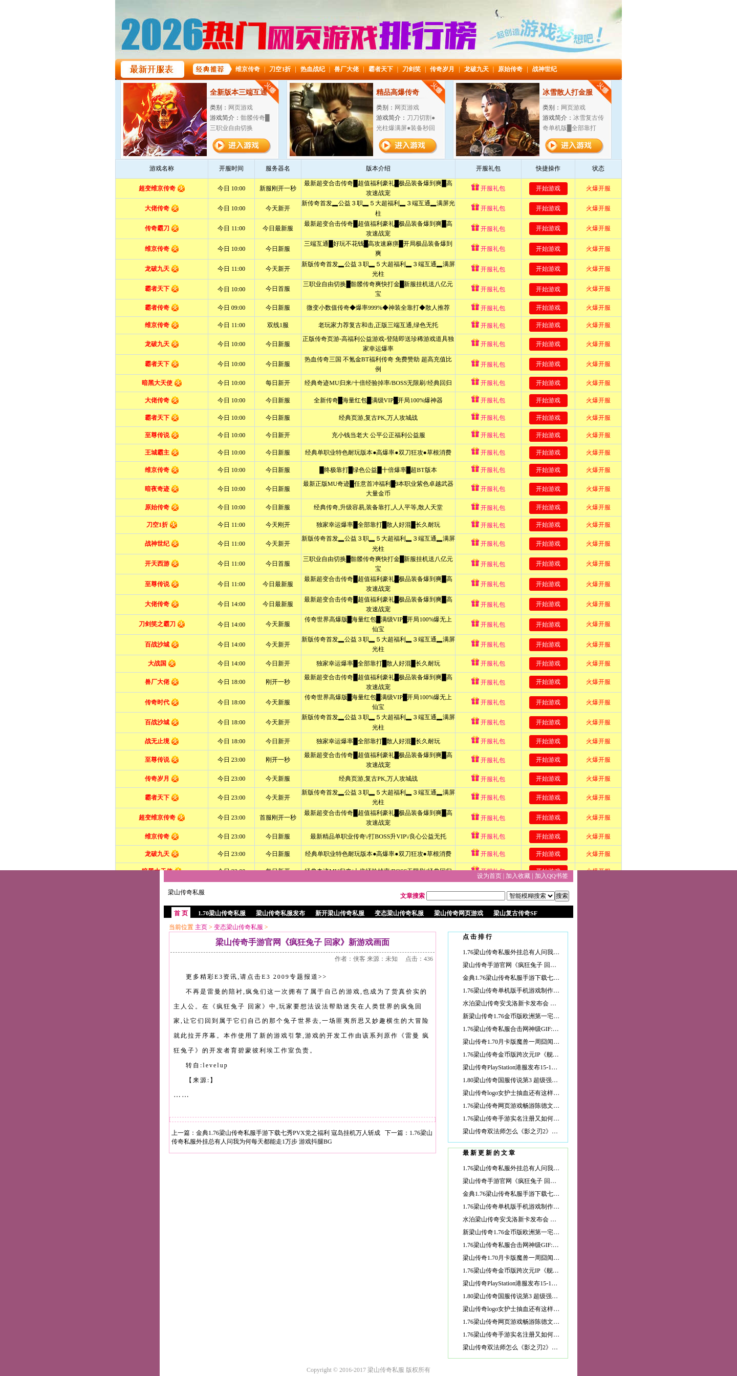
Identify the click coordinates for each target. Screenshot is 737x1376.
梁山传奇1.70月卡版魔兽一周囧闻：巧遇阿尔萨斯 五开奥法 (542, 1041)
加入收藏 (518, 875)
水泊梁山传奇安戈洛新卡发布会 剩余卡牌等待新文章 (534, 1003)
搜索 (562, 895)
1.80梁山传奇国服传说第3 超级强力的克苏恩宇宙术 (532, 1080)
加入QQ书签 (551, 875)
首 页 (181, 913)
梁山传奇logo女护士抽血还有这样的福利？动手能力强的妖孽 (545, 1092)
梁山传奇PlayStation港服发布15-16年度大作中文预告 (533, 1067)
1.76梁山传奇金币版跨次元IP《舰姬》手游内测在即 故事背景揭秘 (551, 1054)
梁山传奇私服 (186, 892)
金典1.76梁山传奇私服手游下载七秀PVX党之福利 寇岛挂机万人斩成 (288, 1132)
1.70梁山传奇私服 (222, 913)
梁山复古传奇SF (515, 913)
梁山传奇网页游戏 (458, 913)
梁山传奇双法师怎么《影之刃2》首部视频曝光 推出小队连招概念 (551, 1131)
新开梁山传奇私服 (339, 913)
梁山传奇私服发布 (280, 913)
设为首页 (489, 875)
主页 (201, 927)
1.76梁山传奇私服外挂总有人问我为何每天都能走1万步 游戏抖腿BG (554, 952)
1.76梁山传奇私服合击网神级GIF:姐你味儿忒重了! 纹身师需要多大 (552, 1029)
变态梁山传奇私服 (399, 913)
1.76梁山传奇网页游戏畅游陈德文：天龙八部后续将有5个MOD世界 (553, 1105)
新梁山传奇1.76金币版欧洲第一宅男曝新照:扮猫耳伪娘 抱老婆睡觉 (552, 1016)
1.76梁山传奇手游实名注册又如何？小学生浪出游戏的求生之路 (548, 1118)
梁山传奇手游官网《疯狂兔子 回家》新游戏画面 (528, 965)
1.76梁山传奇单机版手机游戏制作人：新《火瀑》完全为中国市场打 (554, 990)
